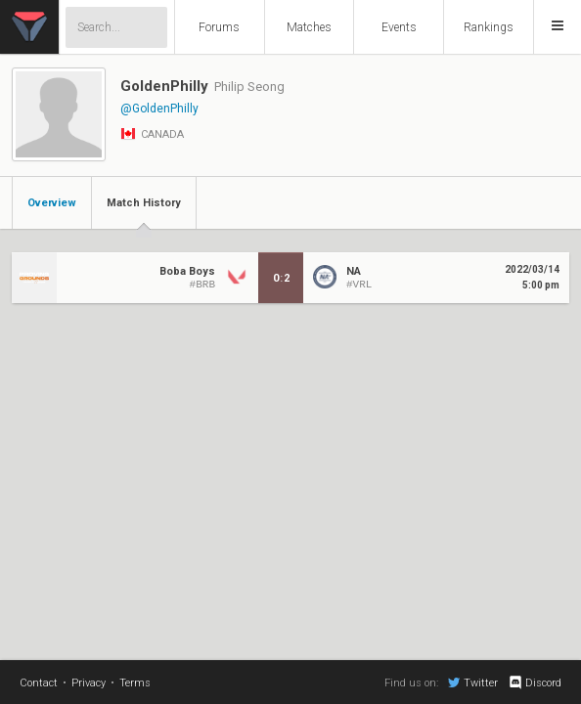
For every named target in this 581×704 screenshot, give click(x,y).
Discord (534, 682)
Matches (309, 27)
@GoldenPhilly (159, 108)
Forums (219, 27)
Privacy (88, 683)
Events (399, 27)
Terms (135, 683)
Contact (39, 683)
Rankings (489, 27)
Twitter (473, 682)
